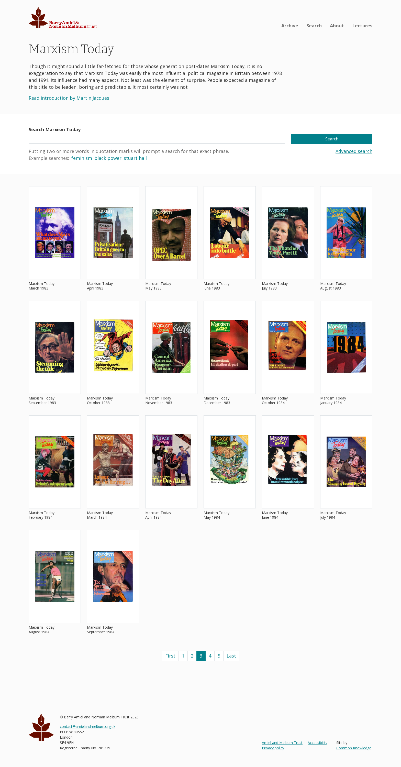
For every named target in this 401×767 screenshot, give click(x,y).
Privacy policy (273, 748)
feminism (81, 158)
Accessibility (317, 742)
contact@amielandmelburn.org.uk (87, 726)
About (337, 26)
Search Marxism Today (55, 129)
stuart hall (135, 158)
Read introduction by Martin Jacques (69, 98)
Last (231, 656)
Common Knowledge (353, 748)
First (170, 656)
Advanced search (354, 151)
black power (107, 158)
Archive (289, 26)
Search (314, 26)
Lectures (362, 26)
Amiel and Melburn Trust (282, 742)
